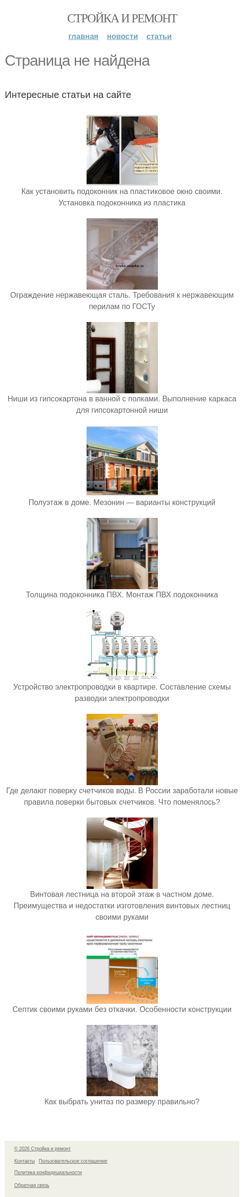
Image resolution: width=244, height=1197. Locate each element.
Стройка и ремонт (122, 18)
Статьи (159, 36)
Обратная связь (31, 1185)
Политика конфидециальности (48, 1172)
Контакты (24, 1161)
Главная (83, 36)
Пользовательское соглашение (73, 1161)
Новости (122, 36)
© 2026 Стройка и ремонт (42, 1148)
